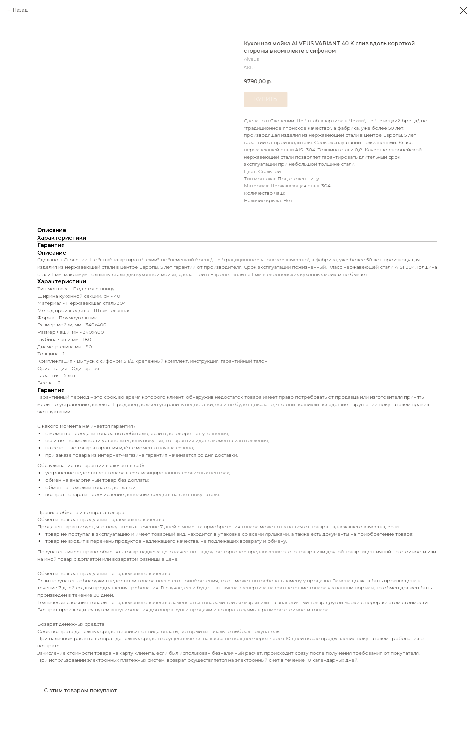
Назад (20, 10)
